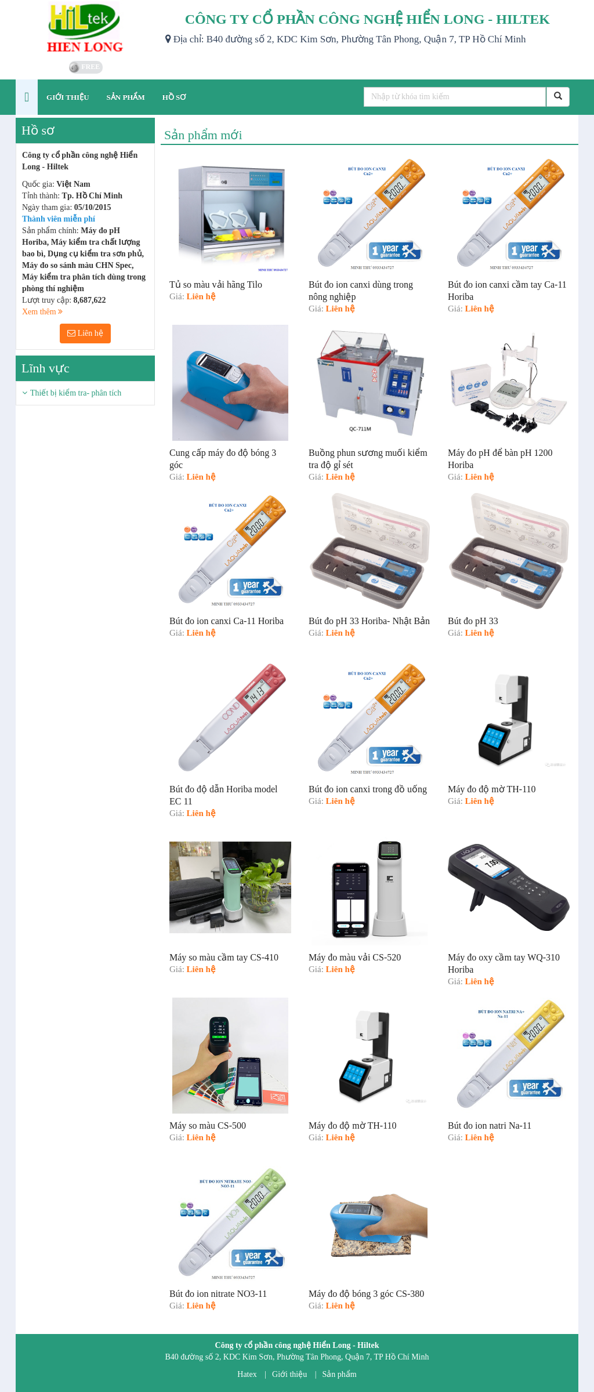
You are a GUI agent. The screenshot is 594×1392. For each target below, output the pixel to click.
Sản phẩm (340, 1374)
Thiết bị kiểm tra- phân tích (75, 393)
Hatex (246, 1374)
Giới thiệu (289, 1374)
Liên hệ (85, 333)
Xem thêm (42, 311)
